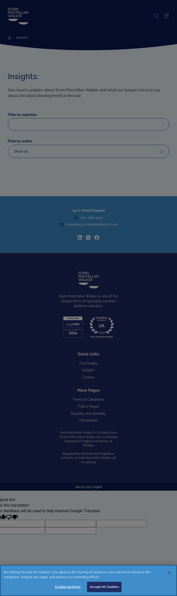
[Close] (169, 572)
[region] (88, 580)
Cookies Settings (67, 587)
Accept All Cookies (104, 587)
